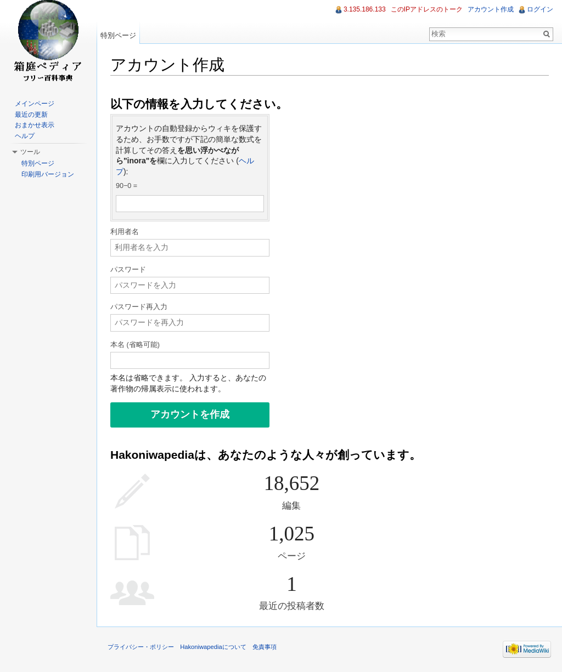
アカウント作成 (491, 9)
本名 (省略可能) (135, 345)
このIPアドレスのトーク (427, 9)
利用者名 (124, 232)
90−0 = (126, 186)
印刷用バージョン (47, 174)
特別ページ (118, 35)
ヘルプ (25, 136)
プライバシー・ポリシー (141, 646)
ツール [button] (30, 152)
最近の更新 (31, 114)
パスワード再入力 (138, 307)
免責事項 (264, 646)
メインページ (34, 103)
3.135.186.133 (365, 9)
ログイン (540, 9)
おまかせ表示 (34, 125)
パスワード (128, 270)
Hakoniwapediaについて (213, 646)
